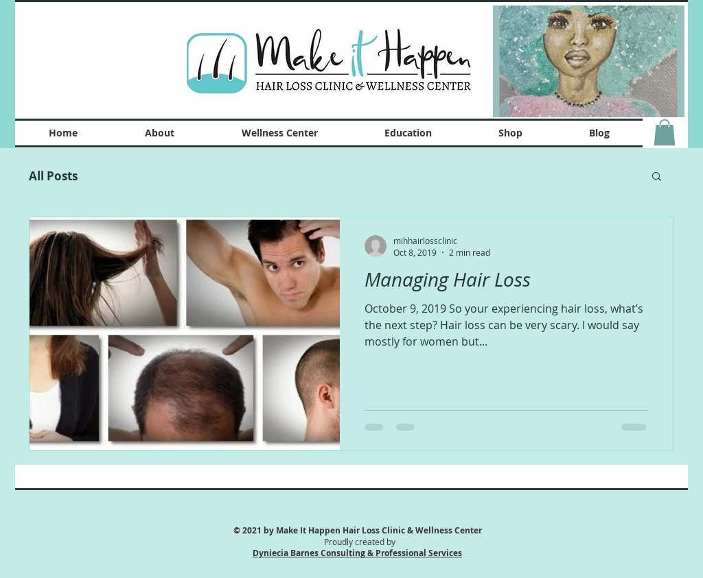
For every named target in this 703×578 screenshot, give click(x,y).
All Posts (53, 176)
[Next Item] (666, 62)
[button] (665, 132)
